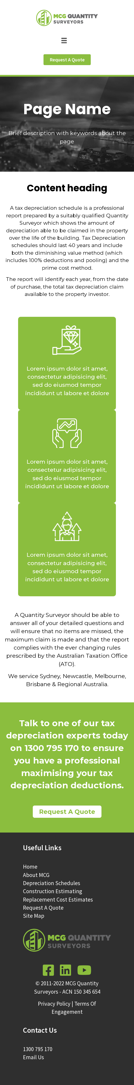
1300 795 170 (37, 1049)
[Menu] (67, 40)
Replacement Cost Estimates (58, 899)
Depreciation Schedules (51, 883)
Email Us (33, 1057)
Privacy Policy (54, 1003)
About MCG (36, 874)
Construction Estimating (52, 891)
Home (30, 866)
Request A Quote (43, 907)
